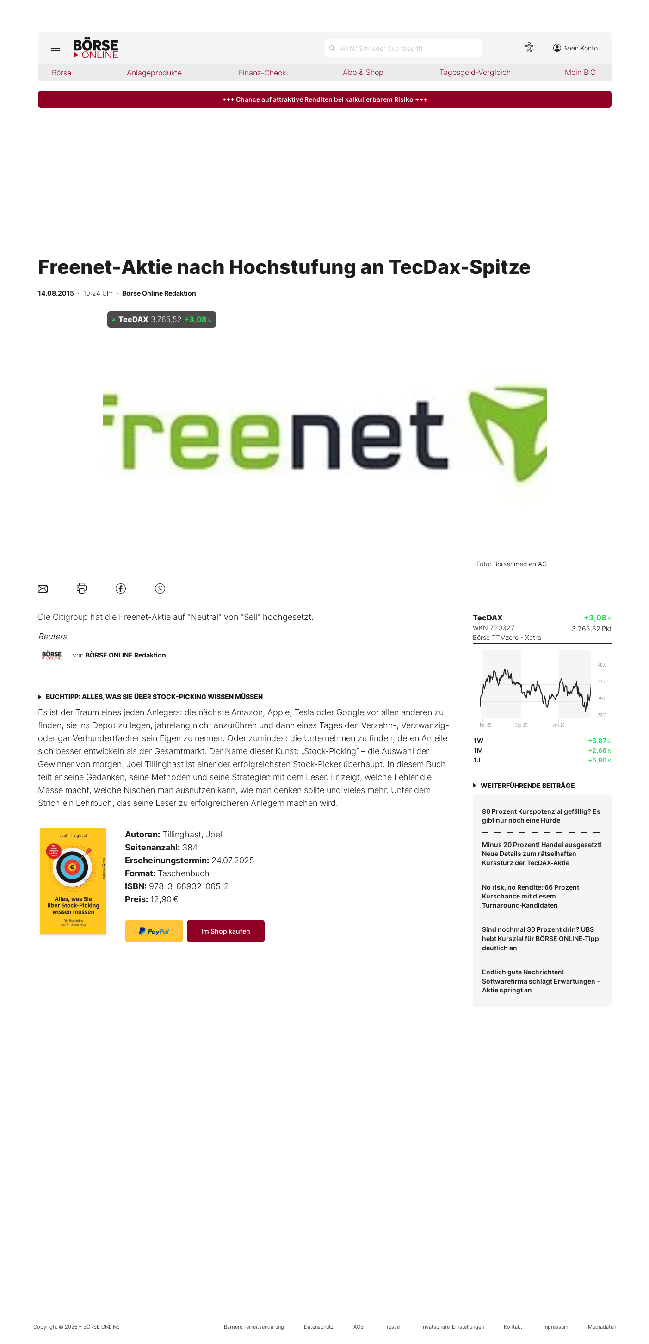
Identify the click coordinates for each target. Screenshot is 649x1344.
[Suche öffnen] (403, 48)
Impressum (555, 1327)
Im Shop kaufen (225, 931)
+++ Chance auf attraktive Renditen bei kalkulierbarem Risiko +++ (324, 99)
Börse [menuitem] (61, 72)
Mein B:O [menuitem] (580, 72)
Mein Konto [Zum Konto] (575, 48)
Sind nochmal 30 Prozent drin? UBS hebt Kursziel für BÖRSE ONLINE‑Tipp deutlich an (541, 938)
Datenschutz (319, 1327)
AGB (358, 1327)
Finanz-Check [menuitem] (262, 72)
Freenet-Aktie (145, 617)
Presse (391, 1327)
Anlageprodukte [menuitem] (154, 72)
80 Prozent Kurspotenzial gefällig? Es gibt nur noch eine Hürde (541, 815)
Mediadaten (602, 1327)
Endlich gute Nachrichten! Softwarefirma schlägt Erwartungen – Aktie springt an (541, 981)
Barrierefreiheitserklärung (254, 1327)
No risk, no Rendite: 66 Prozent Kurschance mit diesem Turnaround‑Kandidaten (530, 896)
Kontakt (513, 1327)
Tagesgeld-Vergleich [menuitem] (475, 72)
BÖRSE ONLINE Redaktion (126, 655)
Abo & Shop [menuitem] (363, 72)
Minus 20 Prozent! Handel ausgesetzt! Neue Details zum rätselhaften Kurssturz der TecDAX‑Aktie (542, 854)
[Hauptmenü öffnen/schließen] (56, 48)
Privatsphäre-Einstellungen (452, 1327)
